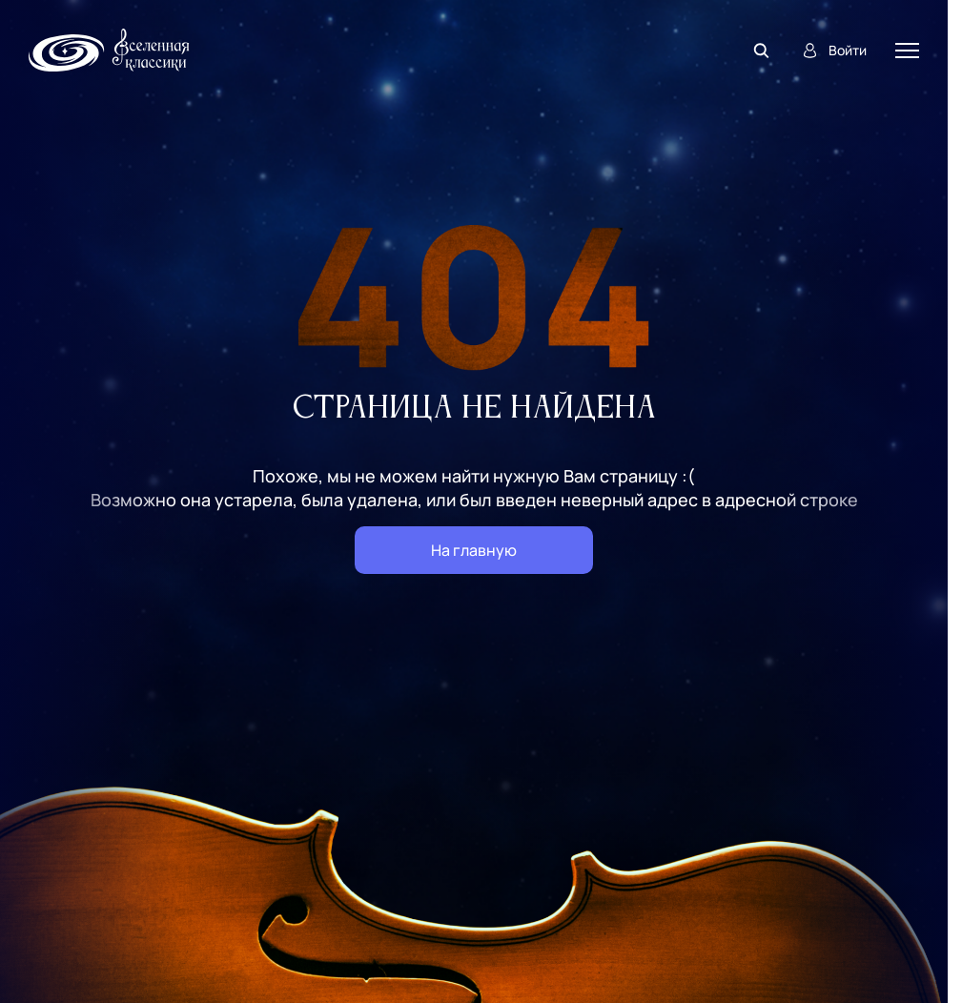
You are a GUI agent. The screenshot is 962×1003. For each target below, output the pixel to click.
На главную (474, 550)
